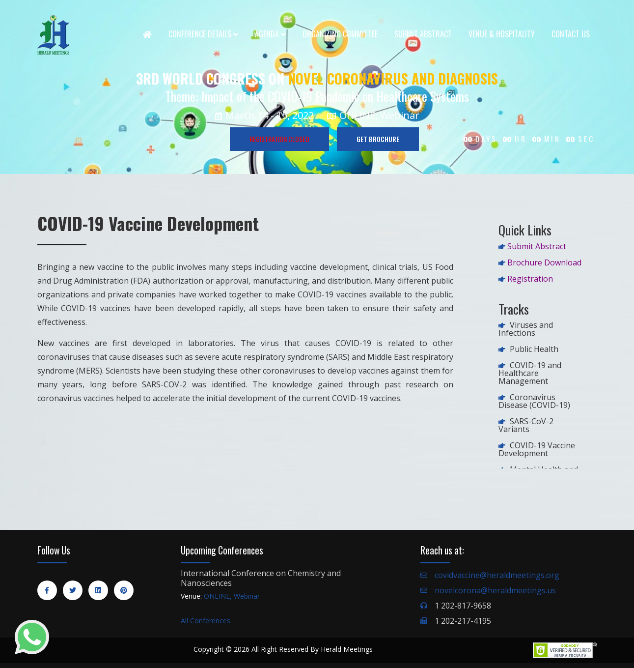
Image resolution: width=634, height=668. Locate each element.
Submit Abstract (423, 34)
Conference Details (203, 34)
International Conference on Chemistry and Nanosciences (261, 578)
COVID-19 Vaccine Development (536, 449)
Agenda (270, 34)
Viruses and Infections (525, 328)
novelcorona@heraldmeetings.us (495, 590)
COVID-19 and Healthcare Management (529, 373)
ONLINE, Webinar (232, 596)
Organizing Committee (340, 34)
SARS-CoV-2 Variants (525, 425)
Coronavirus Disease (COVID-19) (534, 401)
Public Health (534, 349)
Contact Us (570, 34)
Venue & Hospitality (502, 34)
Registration (530, 278)
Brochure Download (544, 262)
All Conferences (205, 620)
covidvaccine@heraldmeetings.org (497, 575)
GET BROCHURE (378, 139)
